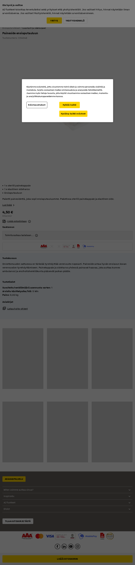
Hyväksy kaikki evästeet (73, 113)
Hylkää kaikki (69, 105)
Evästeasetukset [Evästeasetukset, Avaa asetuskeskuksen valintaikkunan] (37, 105)
